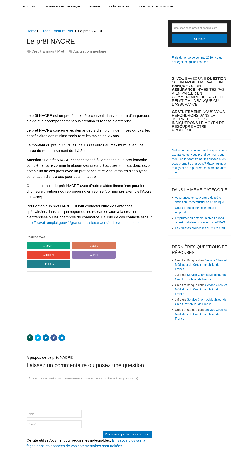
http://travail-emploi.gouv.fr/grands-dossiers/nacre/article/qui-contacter (84, 223)
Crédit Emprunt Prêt (47, 51)
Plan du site (183, 463)
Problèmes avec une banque (62, 6)
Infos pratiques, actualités (155, 6)
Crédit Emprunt (119, 6)
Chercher (199, 38)
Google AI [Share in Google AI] (113, 245)
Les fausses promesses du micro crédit (200, 228)
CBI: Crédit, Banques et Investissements (41, 463)
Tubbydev (224, 463)
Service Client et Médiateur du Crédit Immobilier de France (201, 265)
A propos (197, 463)
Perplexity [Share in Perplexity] (78, 254)
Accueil (29, 6)
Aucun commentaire (89, 51)
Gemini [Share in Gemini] (43, 254)
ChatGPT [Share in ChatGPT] (43, 245)
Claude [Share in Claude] (78, 245)
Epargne (94, 6)
